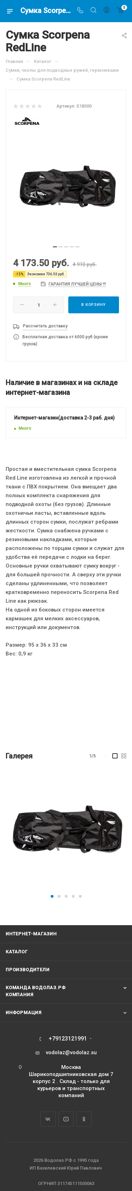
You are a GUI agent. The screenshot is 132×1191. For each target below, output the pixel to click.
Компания (19, 994)
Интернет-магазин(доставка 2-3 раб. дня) (64, 418)
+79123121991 (68, 1039)
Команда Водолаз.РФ (35, 987)
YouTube (66, 1119)
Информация (24, 1012)
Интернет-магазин (31, 933)
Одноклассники (84, 1119)
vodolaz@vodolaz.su (71, 1052)
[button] (52, 896)
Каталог (17, 951)
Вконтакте (48, 1119)
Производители (27, 969)
